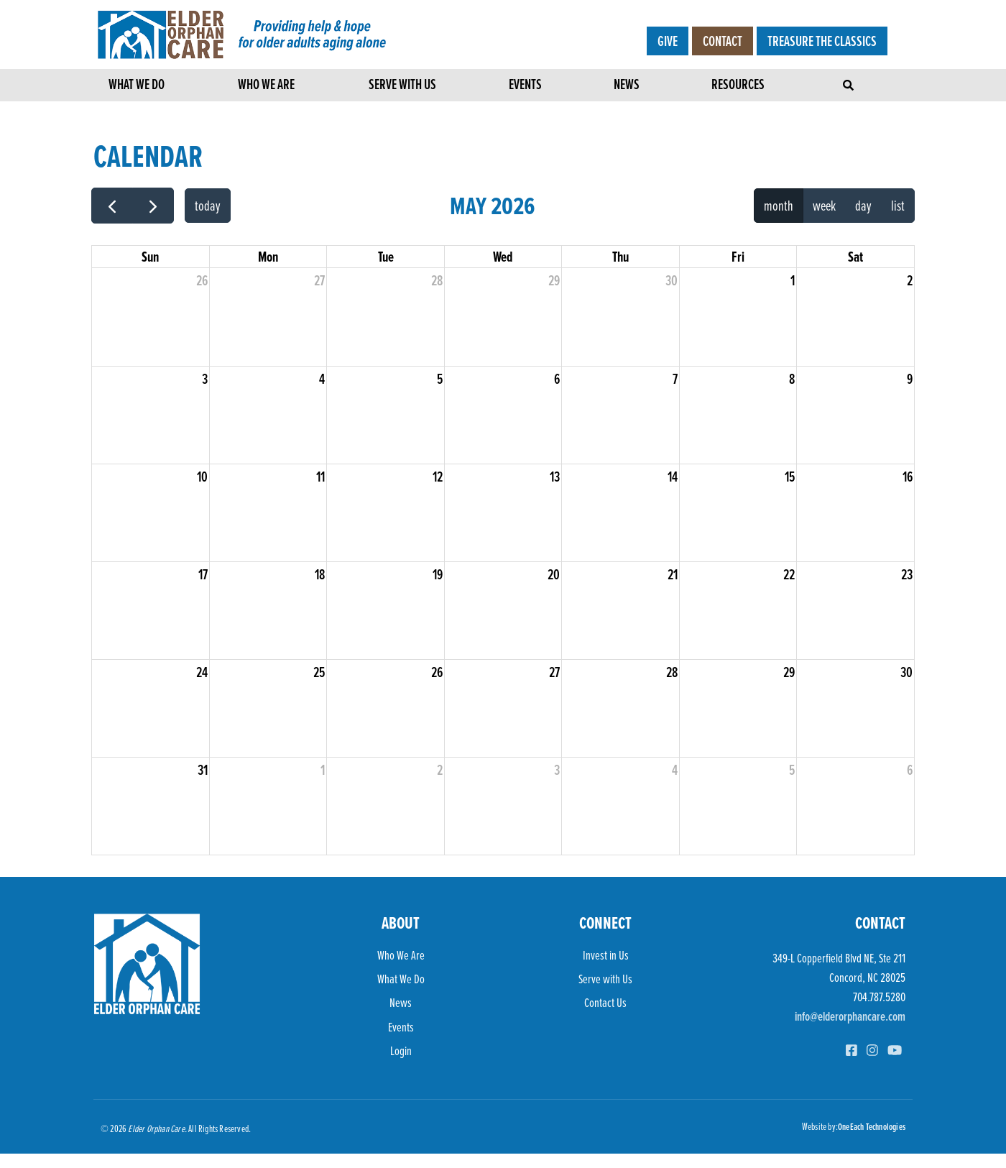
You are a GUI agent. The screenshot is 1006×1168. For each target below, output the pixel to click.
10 (202, 476)
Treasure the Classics (822, 41)
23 (907, 574)
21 (673, 574)
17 (203, 574)
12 (438, 476)
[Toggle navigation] (850, 81)
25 (319, 672)
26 (202, 280)
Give (667, 41)
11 (320, 476)
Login (401, 1050)
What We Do (137, 86)
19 (438, 574)
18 (320, 574)
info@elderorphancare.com (850, 1016)
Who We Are (266, 86)
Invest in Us (606, 955)
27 (319, 280)
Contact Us (605, 1002)
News (627, 86)
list (898, 205)
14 (673, 476)
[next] (153, 206)
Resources (738, 86)
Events (525, 86)
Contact (722, 41)
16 (908, 476)
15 (790, 476)
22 (789, 574)
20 (554, 574)
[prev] (112, 206)
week (824, 205)
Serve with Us (402, 86)
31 (203, 770)
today (208, 205)
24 (202, 672)
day (863, 205)
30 (671, 280)
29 (554, 280)
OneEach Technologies (871, 1126)
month (778, 205)
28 (437, 280)
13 (555, 476)
